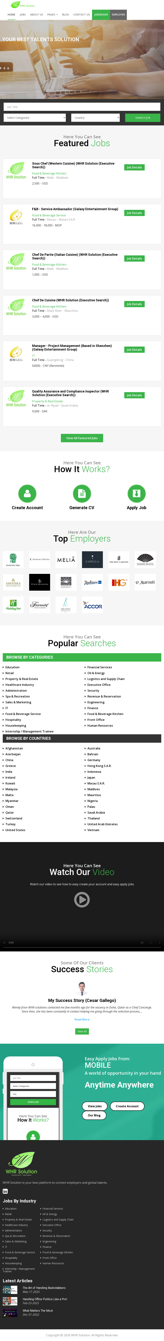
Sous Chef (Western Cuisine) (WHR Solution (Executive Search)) (73, 165)
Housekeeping (15, 725)
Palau (91, 806)
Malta (9, 795)
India (8, 771)
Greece (10, 765)
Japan (91, 777)
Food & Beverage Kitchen (49, 173)
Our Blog (94, 1115)
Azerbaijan (13, 754)
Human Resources (100, 725)
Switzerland (13, 818)
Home (11, 14)
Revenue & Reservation (104, 696)
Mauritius (94, 795)
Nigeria (92, 800)
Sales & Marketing (18, 702)
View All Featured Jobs (82, 438)
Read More (82, 1019)
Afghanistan (14, 748)
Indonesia (94, 771)
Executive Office (99, 684)
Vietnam (93, 830)
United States (15, 830)
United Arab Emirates (102, 824)
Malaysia (11, 789)
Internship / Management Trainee (29, 731)
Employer (118, 14)
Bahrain (92, 754)
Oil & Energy (96, 673)
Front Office (96, 719)
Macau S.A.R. (96, 783)
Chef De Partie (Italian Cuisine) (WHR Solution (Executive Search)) (75, 256)
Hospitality (13, 719)
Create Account (127, 1106)
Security (93, 690)
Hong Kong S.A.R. (99, 765)
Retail (9, 673)
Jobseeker (101, 14)
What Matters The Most (38, 1310)
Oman (9, 806)
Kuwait (10, 783)
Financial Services (99, 667)
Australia (93, 748)
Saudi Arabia (96, 812)
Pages (52, 14)
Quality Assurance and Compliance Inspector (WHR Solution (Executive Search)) (70, 393)
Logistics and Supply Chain (106, 678)
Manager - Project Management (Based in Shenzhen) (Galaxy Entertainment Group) (72, 347)
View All (82, 1031)
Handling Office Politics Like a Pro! (45, 1299)
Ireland (10, 777)
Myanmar (12, 800)
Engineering (95, 702)
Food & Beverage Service (49, 215)
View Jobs (95, 1106)
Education (12, 667)
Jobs (23, 14)
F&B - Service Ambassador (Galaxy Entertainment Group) (75, 209)
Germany (93, 760)
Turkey (10, 824)
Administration (16, 690)
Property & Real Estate (47, 401)
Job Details (134, 167)
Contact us (81, 14)
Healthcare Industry (19, 684)
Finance (92, 708)
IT (33, 356)
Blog (65, 14)
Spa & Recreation (17, 696)
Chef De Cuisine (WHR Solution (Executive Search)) (70, 300)
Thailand (93, 818)
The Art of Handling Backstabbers (44, 1288)
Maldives (93, 789)
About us (36, 14)
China (9, 760)
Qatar (9, 812)
